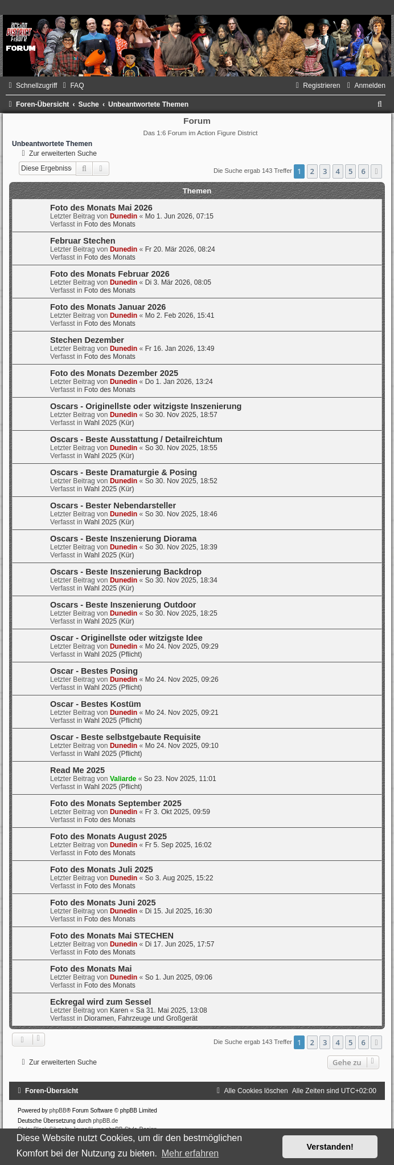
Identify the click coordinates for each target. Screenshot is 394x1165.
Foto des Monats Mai (91, 968)
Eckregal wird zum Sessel (100, 1001)
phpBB (58, 1110)
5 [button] (350, 171)
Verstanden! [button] (330, 1146)
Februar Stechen (83, 240)
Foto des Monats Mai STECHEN (112, 935)
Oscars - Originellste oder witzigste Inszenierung (145, 406)
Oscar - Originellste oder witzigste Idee (126, 637)
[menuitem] (72, 86)
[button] (376, 171)
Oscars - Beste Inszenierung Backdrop (126, 571)
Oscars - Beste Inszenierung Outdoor (123, 604)
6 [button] (364, 171)
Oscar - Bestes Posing (94, 670)
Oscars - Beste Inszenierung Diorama (123, 538)
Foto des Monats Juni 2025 (103, 902)
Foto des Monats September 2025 (116, 803)
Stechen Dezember (87, 340)
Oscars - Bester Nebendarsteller (113, 505)
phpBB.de (105, 1121)
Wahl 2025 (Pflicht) (113, 654)
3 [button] (325, 171)
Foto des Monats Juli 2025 (101, 869)
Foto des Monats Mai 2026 (101, 207)
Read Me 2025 (77, 770)
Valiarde (123, 779)
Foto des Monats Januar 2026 (108, 307)
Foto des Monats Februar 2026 (110, 273)
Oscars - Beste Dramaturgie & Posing (123, 472)
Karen (119, 1010)
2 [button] (312, 171)
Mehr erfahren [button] (190, 1153)
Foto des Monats (110, 224)
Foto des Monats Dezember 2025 (114, 373)
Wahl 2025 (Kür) (109, 423)
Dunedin (123, 216)
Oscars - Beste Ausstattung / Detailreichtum (136, 439)
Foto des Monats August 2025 (108, 836)
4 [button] (338, 171)
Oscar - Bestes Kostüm (95, 704)
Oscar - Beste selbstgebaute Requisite (125, 737)
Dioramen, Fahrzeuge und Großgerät (141, 1018)
